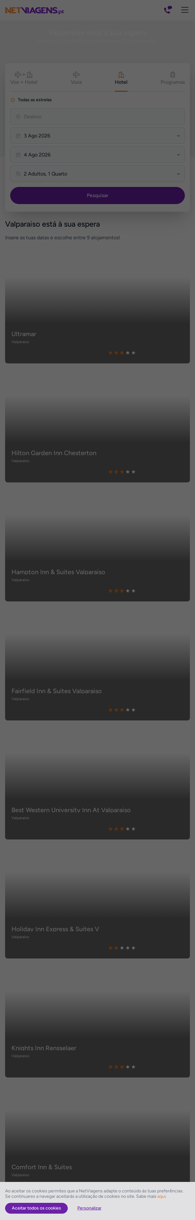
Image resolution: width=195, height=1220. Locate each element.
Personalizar (89, 1208)
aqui (161, 1196)
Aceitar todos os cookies (36, 1208)
